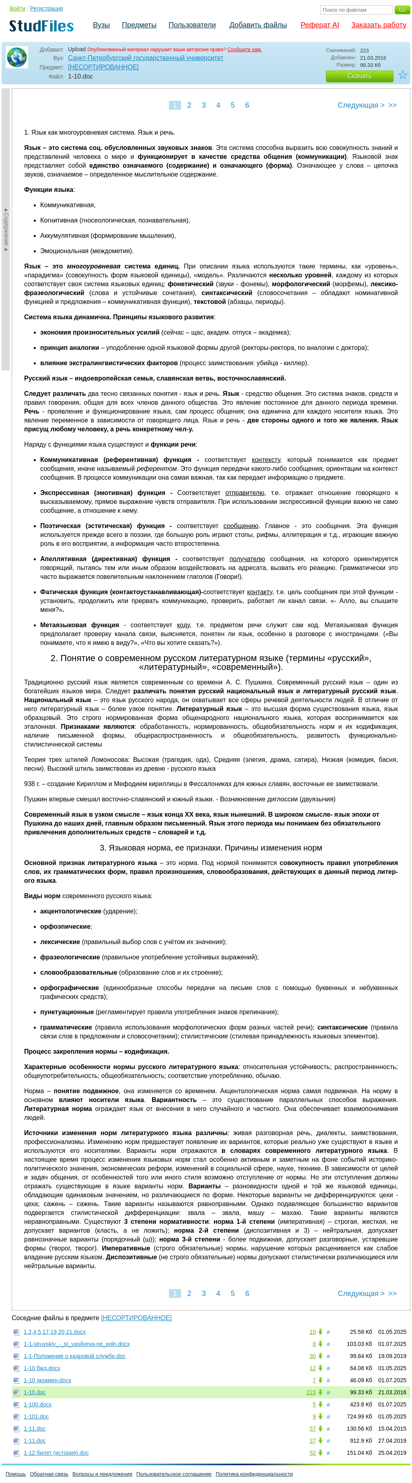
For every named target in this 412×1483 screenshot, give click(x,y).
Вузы (101, 25)
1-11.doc (34, 1428)
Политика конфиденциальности (254, 1474)
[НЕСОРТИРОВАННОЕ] (103, 67)
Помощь (16, 1474)
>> (392, 105)
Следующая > (361, 105)
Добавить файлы (258, 25)
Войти (17, 8)
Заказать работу (378, 25)
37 (312, 1440)
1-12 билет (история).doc (56, 1453)
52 (312, 1453)
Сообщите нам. (244, 49)
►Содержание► (6, 229)
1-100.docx (38, 1404)
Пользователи (192, 25)
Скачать (360, 76)
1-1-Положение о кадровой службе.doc (75, 1356)
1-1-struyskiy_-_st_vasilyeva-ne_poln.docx (77, 1344)
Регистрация (46, 8)
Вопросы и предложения (102, 1474)
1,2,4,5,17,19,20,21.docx (55, 1332)
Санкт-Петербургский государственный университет (145, 57)
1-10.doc (34, 1392)
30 (312, 1356)
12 (312, 1368)
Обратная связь (49, 1474)
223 (311, 1392)
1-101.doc (36, 1416)
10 (312, 1332)
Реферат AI (320, 25)
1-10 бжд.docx (42, 1368)
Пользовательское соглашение (174, 1474)
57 (312, 1428)
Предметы (139, 25)
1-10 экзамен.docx (47, 1380)
